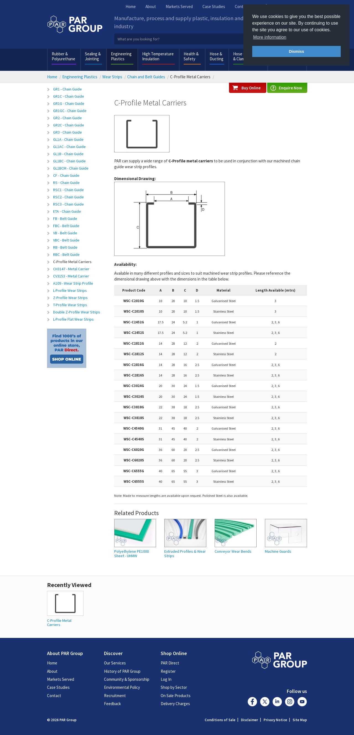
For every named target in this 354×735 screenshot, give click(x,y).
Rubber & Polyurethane (63, 56)
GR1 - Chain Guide (67, 89)
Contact (242, 6)
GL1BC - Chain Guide (69, 161)
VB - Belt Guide (65, 232)
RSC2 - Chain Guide (68, 196)
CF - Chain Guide (66, 175)
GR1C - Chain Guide (68, 96)
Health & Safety (191, 56)
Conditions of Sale (220, 720)
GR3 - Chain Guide (67, 132)
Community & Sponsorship (126, 679)
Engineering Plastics (121, 56)
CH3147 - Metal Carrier (71, 268)
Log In (166, 679)
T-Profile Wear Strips (70, 304)
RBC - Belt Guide (66, 254)
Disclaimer (249, 720)
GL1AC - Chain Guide (69, 146)
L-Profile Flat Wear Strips (73, 319)
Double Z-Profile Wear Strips (76, 312)
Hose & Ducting (216, 56)
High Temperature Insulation (158, 56)
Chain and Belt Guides (146, 76)
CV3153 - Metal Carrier (71, 276)
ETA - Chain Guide (67, 211)
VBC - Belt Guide (66, 240)
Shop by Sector (174, 687)
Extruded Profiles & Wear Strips (185, 553)
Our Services (115, 663)
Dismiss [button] (296, 51)
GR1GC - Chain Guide (70, 110)
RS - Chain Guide (66, 182)
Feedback (112, 703)
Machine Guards (278, 551)
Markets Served (179, 6)
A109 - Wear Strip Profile (73, 283)
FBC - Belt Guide (66, 225)
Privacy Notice (275, 720)
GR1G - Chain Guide (68, 103)
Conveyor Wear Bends (233, 551)
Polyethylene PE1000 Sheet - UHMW (131, 553)
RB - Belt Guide (65, 247)
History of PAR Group (122, 671)
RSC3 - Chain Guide (68, 204)
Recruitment (115, 695)
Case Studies (213, 6)
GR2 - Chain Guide (67, 117)
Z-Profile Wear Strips (70, 297)
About (150, 6)
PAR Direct (170, 663)
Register (168, 671)
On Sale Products (176, 695)
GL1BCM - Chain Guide (70, 168)
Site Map (300, 720)
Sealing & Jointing (93, 56)
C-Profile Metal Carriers (72, 261)
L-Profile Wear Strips (70, 290)
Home (131, 6)
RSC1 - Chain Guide (68, 189)
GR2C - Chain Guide (68, 125)
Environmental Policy (122, 687)
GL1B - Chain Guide (68, 153)
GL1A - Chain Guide (68, 139)
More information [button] (269, 37)
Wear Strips (112, 76)
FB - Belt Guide (65, 218)
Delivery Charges (175, 703)
